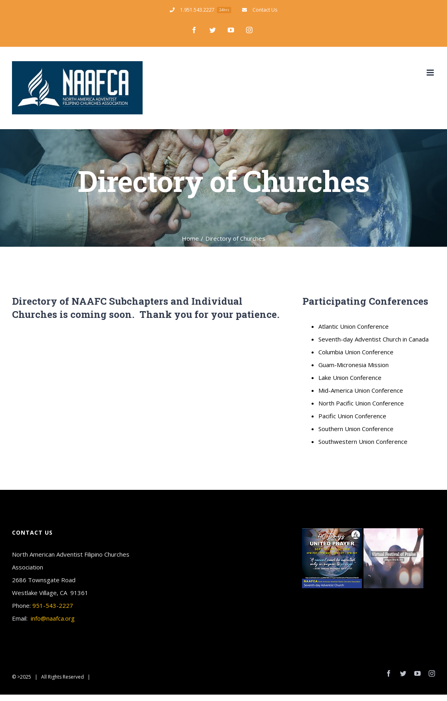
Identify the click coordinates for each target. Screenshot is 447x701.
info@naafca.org (53, 618)
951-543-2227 (52, 605)
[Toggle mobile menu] (431, 72)
